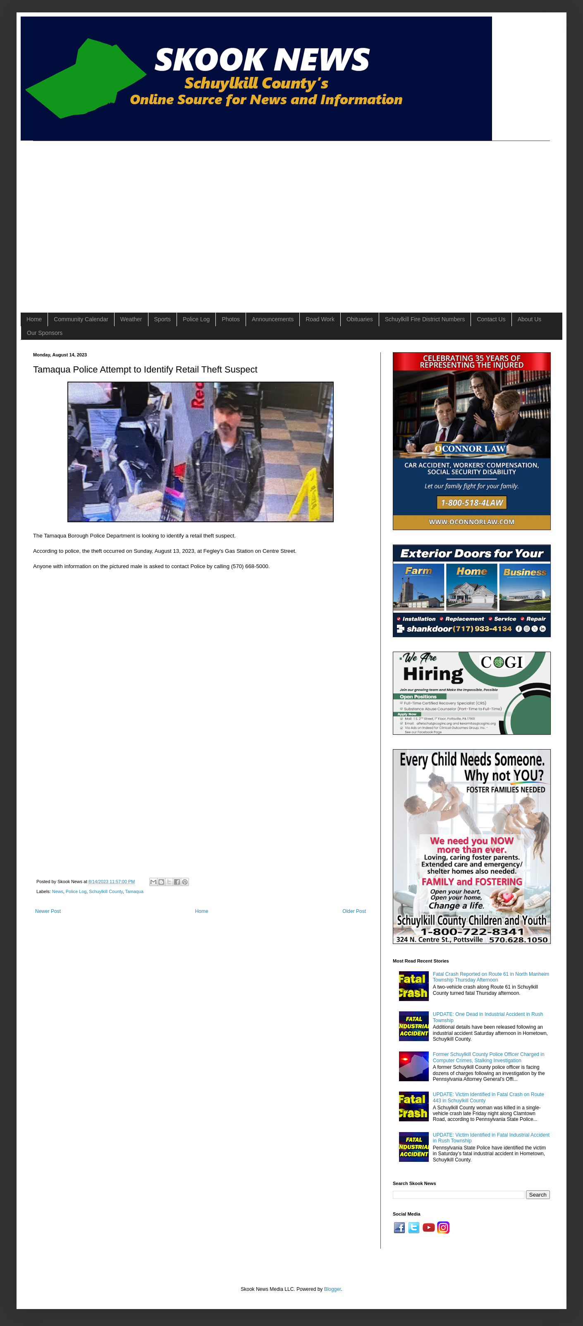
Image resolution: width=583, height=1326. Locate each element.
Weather (131, 319)
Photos (231, 319)
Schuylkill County (105, 891)
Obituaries (359, 319)
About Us (530, 319)
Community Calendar (81, 319)
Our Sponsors (44, 333)
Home (34, 319)
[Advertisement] (78, 219)
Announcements (273, 319)
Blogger (332, 1289)
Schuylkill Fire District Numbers (425, 319)
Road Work (320, 319)
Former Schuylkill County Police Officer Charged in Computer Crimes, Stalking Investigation (489, 1057)
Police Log (196, 319)
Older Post (354, 911)
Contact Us (491, 319)
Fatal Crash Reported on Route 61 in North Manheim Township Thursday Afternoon (491, 977)
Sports (162, 319)
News (57, 891)
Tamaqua (134, 891)
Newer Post (48, 911)
